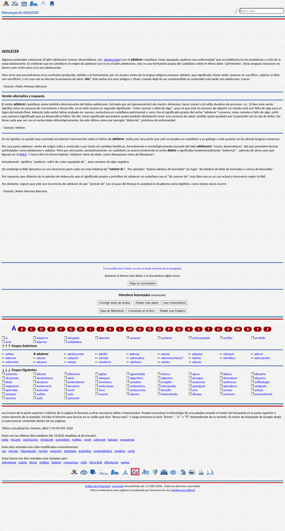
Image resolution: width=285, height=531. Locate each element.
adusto (196, 362)
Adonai (134, 354)
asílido (41, 394)
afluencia (74, 374)
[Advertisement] (142, 34)
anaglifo (166, 382)
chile (84, 462)
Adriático (229, 358)
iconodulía (62, 440)
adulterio (105, 362)
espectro (56, 451)
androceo (229, 382)
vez (4, 451)
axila (40, 398)
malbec (77, 440)
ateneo (135, 394)
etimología (9, 462)
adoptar (197, 354)
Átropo (197, 394)
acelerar (166, 338)
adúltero (136, 362)
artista (258, 390)
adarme (42, 342)
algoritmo (136, 378)
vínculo (13, 451)
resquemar (127, 440)
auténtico (84, 451)
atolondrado (169, 394)
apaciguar (198, 386)
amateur (42, 382)
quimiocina (30, 440)
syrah (87, 440)
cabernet (100, 440)
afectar (41, 374)
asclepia (10, 394)
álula (8, 382)
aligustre (167, 378)
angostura (12, 386)
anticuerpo (106, 386)
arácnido (42, 390)
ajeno (196, 374)
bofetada (70, 451)
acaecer (135, 338)
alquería (260, 378)
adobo (9, 354)
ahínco (165, 374)
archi (71, 390)
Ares (102, 390)
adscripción (262, 358)
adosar (41, 358)
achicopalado (201, 338)
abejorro (42, 338)
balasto (113, 440)
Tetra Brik (95, 462)
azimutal (73, 398)
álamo (227, 374)
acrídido (259, 338)
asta (70, 394)
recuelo (16, 440)
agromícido (137, 374)
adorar (258, 354)
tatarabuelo (28, 451)
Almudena (230, 378)
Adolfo (102, 354)
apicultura (230, 386)
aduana (42, 362)
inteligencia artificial (183, 490)
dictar (33, 462)
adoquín (228, 354)
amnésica (105, 382)
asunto (103, 394)
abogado (73, 338)
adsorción (11, 362)
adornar (10, 358)
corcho (43, 451)
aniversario (44, 386)
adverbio (11, 374)
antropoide (168, 386)
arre (195, 390)
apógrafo (260, 386)
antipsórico (137, 386)
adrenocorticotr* (172, 358)
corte (131, 451)
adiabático (75, 342)
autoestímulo (263, 394)
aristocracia (138, 390)
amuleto (135, 382)
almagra (197, 378)
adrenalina (137, 358)
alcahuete (12, 378)
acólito (227, 338)
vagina (125, 462)
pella (5, 440)
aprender (11, 390)
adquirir (73, 358)
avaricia (10, 398)
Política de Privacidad (98, 486)
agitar (103, 374)
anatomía (198, 382)
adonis (165, 354)
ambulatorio (76, 382)
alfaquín (104, 378)
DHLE (22, 154)
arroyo (227, 390)
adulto (165, 362)
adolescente (112, 60)
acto (8, 342)
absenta (104, 338)
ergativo (119, 451)
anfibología (262, 382)
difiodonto (111, 462)
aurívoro (229, 394)
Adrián (196, 358)
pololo (22, 462)
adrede (103, 358)
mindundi (46, 440)
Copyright (118, 486)
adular (72, 362)
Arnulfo (166, 390)
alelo (71, 378)
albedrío (260, 374)
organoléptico (103, 451)
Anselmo (73, 386)
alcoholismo (45, 378)
